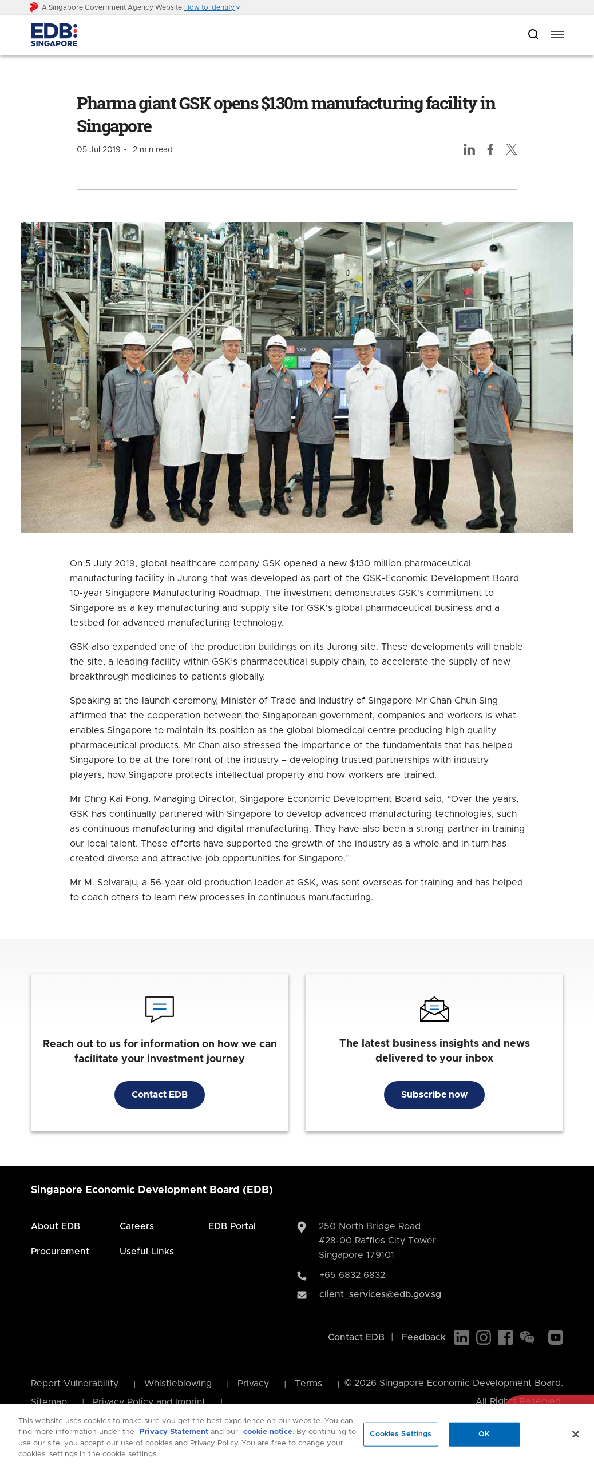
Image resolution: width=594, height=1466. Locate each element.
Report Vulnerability (74, 1383)
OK (484, 1434)
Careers (137, 1226)
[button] (212, 7)
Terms (308, 1383)
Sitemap (49, 1402)
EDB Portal (232, 1226)
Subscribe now (434, 1094)
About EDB (55, 1226)
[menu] (557, 35)
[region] (297, 1435)
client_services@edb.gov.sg (380, 1294)
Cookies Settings (400, 1434)
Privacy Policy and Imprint (149, 1402)
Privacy (253, 1383)
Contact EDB (160, 1094)
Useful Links (147, 1251)
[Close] (575, 1434)
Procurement (60, 1251)
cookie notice (267, 1432)
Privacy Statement (174, 1432)
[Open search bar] (533, 35)
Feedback (424, 1337)
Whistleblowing (178, 1383)
